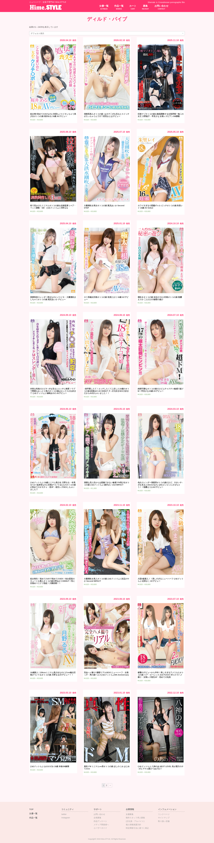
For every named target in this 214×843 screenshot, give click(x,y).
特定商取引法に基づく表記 (137, 828)
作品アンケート (100, 821)
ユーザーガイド (100, 828)
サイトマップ (164, 818)
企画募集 (97, 818)
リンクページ (164, 814)
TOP (31, 809)
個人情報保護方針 (133, 825)
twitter (63, 814)
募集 (145, 7)
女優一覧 (104, 7)
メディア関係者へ (101, 825)
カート (132, 7)
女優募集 (129, 814)
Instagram (65, 818)
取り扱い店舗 (164, 821)
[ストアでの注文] (107, 33)
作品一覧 (119, 7)
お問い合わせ (161, 7)
